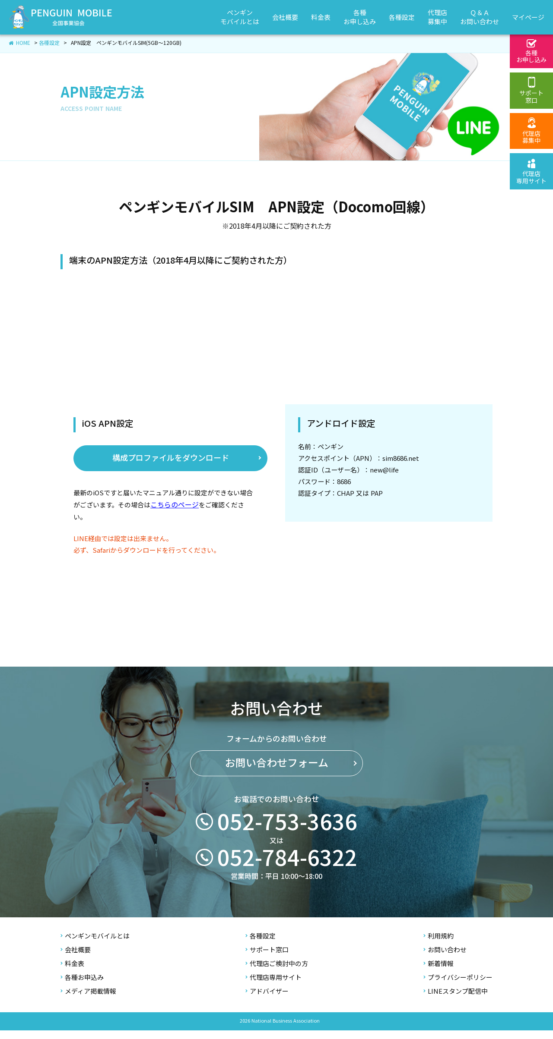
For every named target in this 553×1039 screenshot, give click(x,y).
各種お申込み (82, 986)
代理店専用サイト (273, 986)
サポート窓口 (267, 958)
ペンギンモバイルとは (95, 944)
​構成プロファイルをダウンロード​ (170, 460)
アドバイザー (267, 1000)
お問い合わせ (445, 958)
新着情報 (438, 972)
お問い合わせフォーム (276, 782)
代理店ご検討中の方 (276, 972)
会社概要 (75, 958)
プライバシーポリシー (458, 986)
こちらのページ (194, 509)
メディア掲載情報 (88, 1000)
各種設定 (260, 944)
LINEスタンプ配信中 (455, 1000)
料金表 (72, 972)
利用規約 (438, 944)
